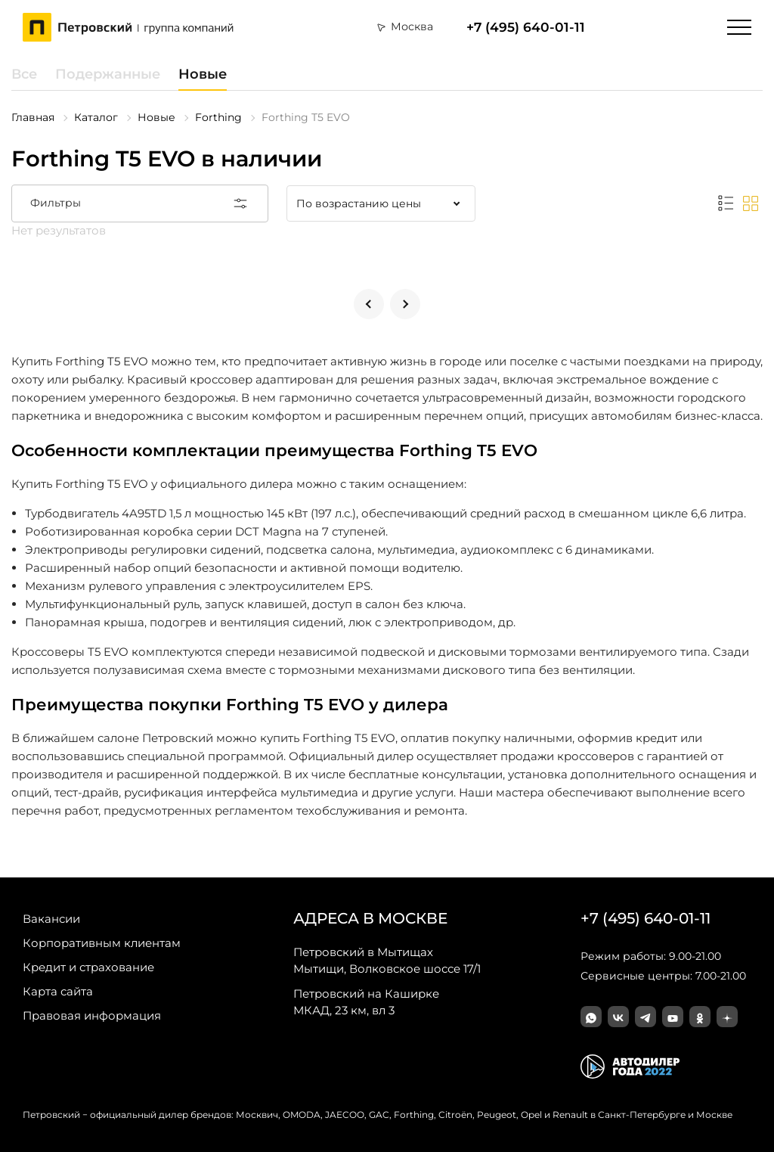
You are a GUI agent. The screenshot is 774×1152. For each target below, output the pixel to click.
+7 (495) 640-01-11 (525, 27)
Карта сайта (58, 991)
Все (24, 74)
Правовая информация (92, 1015)
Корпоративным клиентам (102, 943)
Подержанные (107, 74)
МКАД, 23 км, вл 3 (366, 1001)
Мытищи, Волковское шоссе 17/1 (387, 960)
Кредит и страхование (88, 967)
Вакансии (51, 918)
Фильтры (139, 203)
